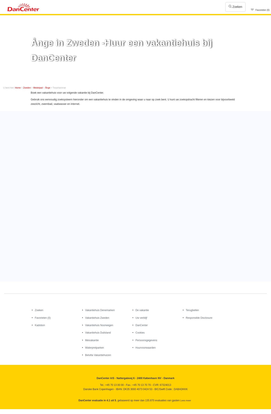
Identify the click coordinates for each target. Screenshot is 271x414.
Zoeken (235, 6)
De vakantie (142, 310)
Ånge (47, 88)
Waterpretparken (94, 347)
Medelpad (38, 88)
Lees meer (185, 400)
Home (18, 88)
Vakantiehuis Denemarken (100, 310)
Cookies (140, 332)
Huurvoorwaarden (146, 347)
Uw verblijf (141, 317)
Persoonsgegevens (146, 340)
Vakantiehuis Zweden (97, 317)
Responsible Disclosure (199, 317)
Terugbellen (192, 310)
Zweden (27, 88)
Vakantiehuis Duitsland (98, 332)
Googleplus (21, 410)
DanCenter (142, 325)
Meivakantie (92, 340)
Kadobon (40, 325)
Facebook (3, 410)
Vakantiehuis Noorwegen (99, 325)
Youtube (12, 410)
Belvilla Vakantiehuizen (98, 355)
